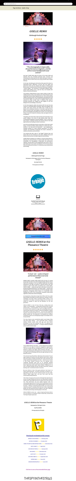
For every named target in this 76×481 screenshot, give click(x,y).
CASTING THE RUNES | (38, 441)
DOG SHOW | (38, 451)
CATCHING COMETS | (38, 456)
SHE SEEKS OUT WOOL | (38, 448)
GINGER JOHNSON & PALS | (38, 461)
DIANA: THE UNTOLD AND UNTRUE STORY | (38, 443)
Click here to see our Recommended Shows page (38, 469)
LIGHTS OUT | (38, 454)
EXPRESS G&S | (38, 459)
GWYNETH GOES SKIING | (38, 438)
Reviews (27, 26)
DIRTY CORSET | (38, 446)
